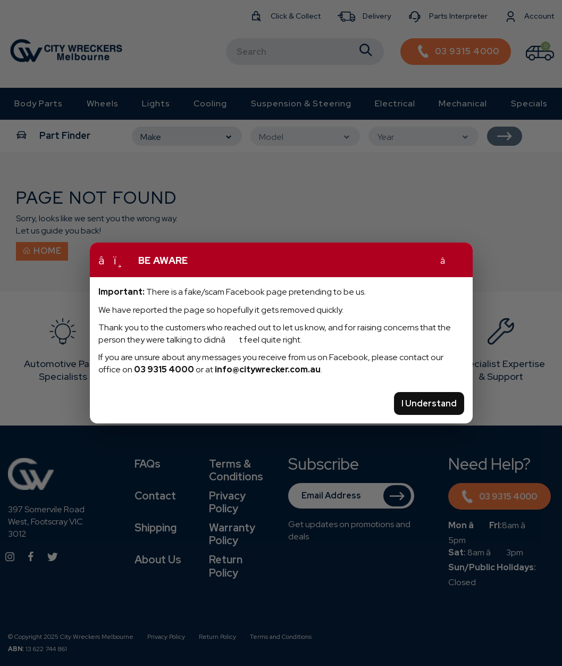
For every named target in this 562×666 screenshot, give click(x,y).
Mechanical (463, 103)
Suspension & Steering (301, 103)
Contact (155, 496)
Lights (156, 103)
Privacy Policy (227, 502)
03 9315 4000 (499, 498)
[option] (63, 352)
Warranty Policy (232, 534)
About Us (158, 560)
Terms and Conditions (281, 636)
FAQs (148, 464)
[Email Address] (351, 496)
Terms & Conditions (236, 470)
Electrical (395, 103)
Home (42, 250)
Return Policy (225, 566)
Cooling (210, 103)
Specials (529, 103)
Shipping (156, 528)
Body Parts (38, 103)
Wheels (103, 103)
